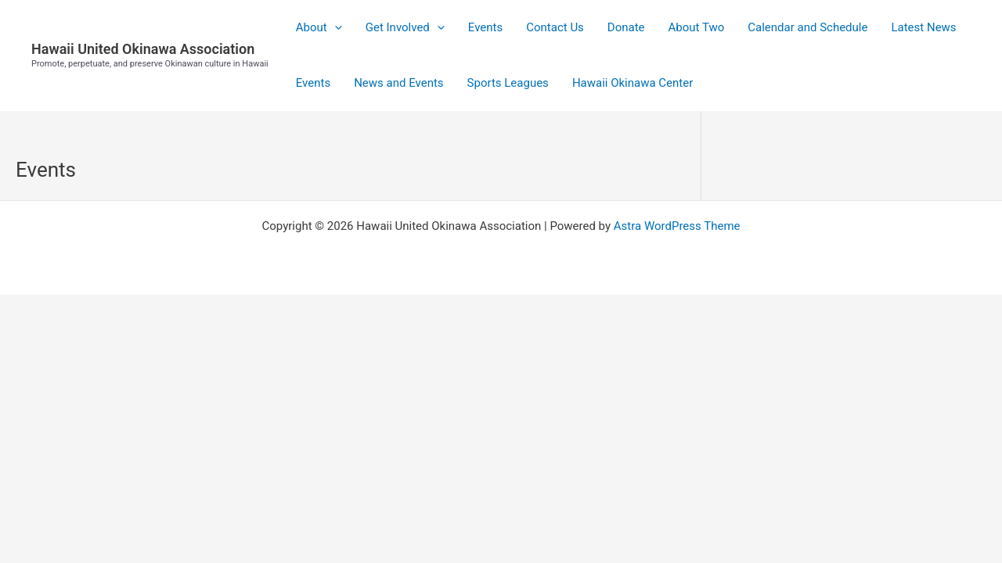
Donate (626, 27)
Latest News (923, 27)
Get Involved (405, 28)
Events (485, 27)
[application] (334, 28)
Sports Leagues (508, 83)
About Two (697, 27)
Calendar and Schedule (807, 27)
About (319, 28)
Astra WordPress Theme (677, 226)
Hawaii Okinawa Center (632, 83)
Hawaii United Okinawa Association (142, 49)
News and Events (398, 83)
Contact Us (555, 27)
